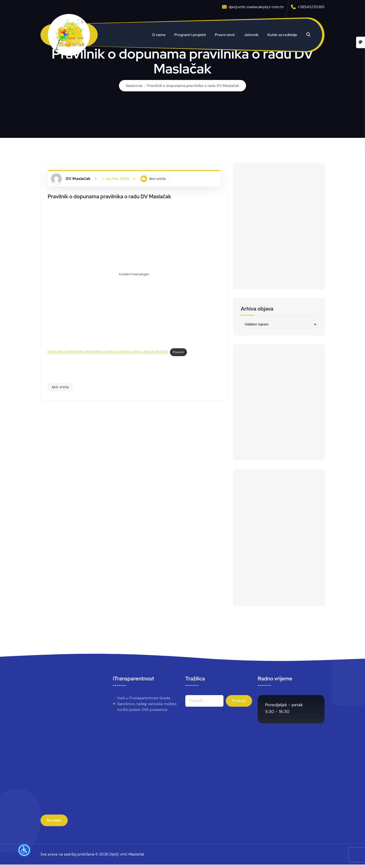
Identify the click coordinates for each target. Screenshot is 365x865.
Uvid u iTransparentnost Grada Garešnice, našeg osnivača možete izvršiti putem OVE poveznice (147, 704)
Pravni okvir (225, 34)
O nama (159, 34)
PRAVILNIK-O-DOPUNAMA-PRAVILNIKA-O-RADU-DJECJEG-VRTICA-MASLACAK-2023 (109, 352)
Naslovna (134, 85)
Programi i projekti (190, 34)
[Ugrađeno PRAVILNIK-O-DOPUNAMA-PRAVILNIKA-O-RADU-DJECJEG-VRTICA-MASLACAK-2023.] (134, 274)
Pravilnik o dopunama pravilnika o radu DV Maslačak (193, 85)
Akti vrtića (157, 178)
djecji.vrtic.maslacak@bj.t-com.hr (256, 7)
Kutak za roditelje (282, 34)
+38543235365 (310, 7)
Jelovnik (251, 34)
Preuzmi (180, 352)
